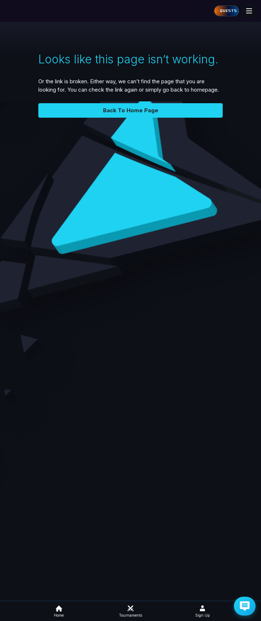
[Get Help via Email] (245, 606)
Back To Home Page (130, 110)
